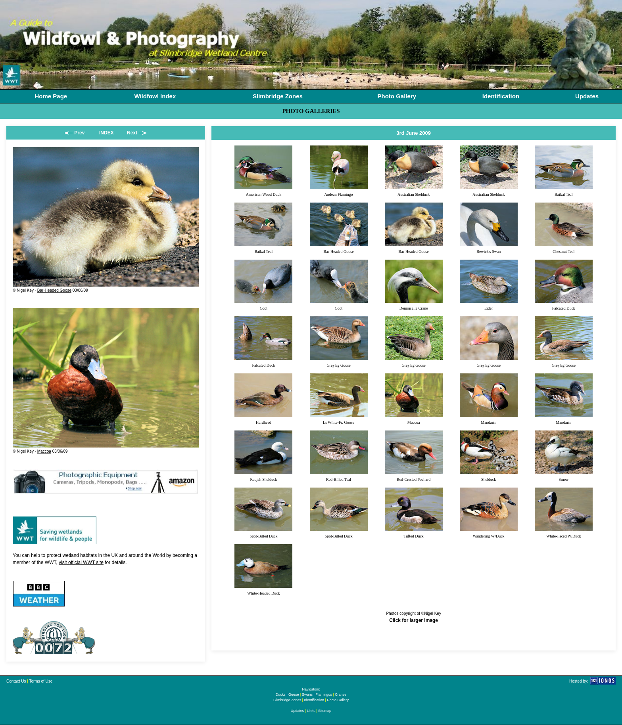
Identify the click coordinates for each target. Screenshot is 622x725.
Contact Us (16, 681)
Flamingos (323, 694)
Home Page (51, 96)
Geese (293, 694)
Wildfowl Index (155, 96)
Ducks (281, 694)
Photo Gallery (397, 96)
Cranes (340, 694)
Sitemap (324, 711)
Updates (587, 96)
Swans (307, 694)
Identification (500, 96)
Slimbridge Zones (278, 96)
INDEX (106, 133)
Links (311, 711)
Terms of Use (40, 681)
